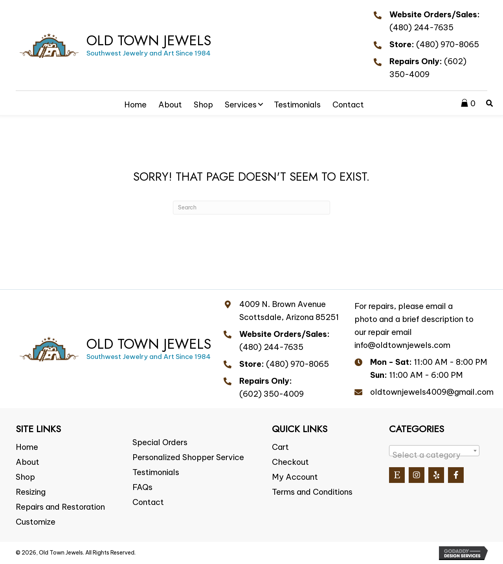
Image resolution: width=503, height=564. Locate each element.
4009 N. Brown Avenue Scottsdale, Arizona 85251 (289, 310)
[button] (260, 104)
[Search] (251, 208)
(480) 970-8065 (447, 44)
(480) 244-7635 (421, 27)
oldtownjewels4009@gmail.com (432, 392)
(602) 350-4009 (271, 394)
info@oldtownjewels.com (402, 345)
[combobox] (434, 450)
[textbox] (434, 455)
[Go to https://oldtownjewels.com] (115, 45)
